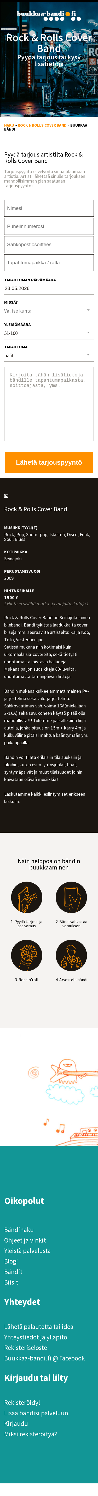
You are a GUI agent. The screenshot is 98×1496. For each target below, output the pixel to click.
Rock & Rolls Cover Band (42, 125)
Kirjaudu (16, 1436)
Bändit (13, 1284)
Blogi (11, 1274)
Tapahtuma (15, 347)
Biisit (11, 1295)
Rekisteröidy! (22, 1415)
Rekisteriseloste (25, 1360)
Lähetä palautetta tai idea (38, 1339)
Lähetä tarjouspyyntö (49, 475)
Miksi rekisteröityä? (30, 1446)
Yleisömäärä (17, 324)
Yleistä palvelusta (27, 1263)
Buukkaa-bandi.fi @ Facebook (44, 1370)
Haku (9, 125)
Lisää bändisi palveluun (36, 1425)
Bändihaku (19, 1242)
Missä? (11, 302)
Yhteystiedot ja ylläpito (35, 1349)
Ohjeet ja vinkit (25, 1253)
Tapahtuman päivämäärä (30, 280)
